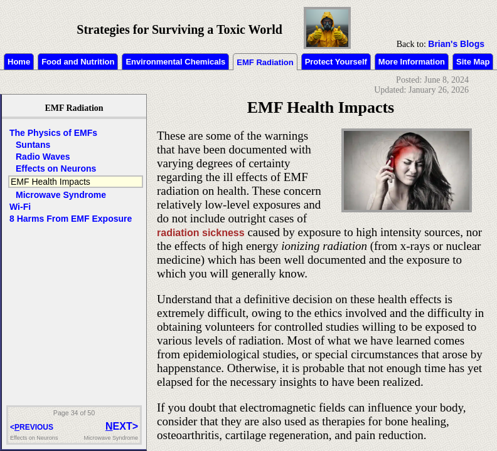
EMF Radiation (265, 62)
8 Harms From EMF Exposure (70, 219)
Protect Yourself (336, 61)
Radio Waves (43, 157)
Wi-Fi (20, 207)
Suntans (33, 145)
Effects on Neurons (56, 168)
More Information (411, 61)
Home (19, 61)
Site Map (472, 61)
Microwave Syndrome (61, 195)
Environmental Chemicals (175, 61)
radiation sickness (201, 232)
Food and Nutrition (77, 61)
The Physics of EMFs (53, 133)
